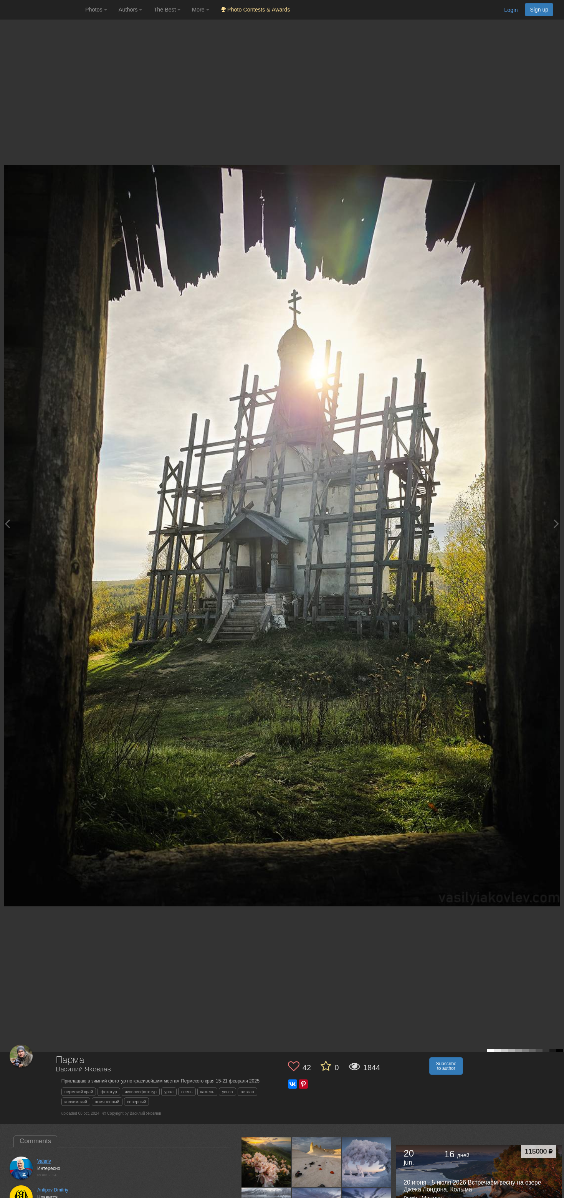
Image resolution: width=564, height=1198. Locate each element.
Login (511, 10)
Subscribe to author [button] (446, 1066)
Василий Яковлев (83, 1070)
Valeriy (44, 1161)
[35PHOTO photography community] (42, 10)
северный (136, 1101)
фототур (109, 1091)
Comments (35, 1141)
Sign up (539, 9)
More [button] (200, 9)
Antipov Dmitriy (52, 1190)
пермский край (79, 1091)
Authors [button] (130, 9)
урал (169, 1091)
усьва (227, 1091)
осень (187, 1091)
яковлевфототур (141, 1091)
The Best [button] (167, 9)
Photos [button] (96, 9)
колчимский (76, 1101)
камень (207, 1091)
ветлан (247, 1091)
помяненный (107, 1101)
